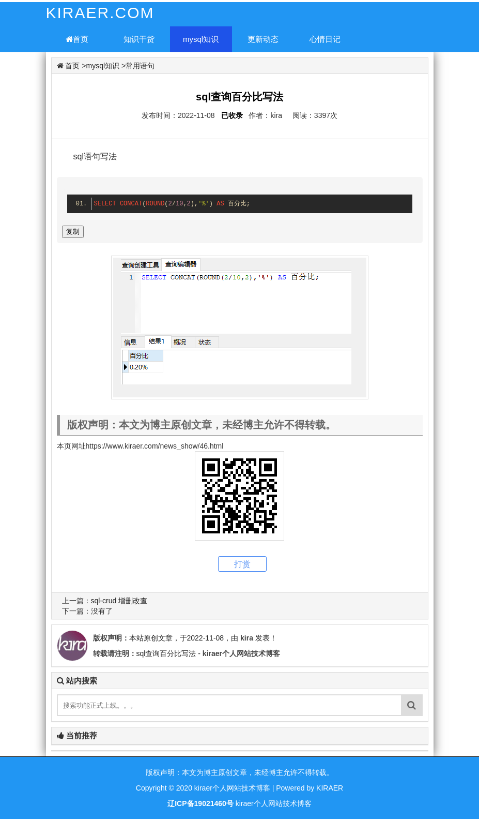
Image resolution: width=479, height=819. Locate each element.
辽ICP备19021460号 (200, 803)
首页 (77, 39)
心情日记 (325, 39)
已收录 (232, 115)
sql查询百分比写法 (166, 653)
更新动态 (263, 39)
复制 (73, 231)
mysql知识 (201, 39)
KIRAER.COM (100, 12)
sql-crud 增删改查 (119, 601)
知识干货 (138, 39)
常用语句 (140, 66)
